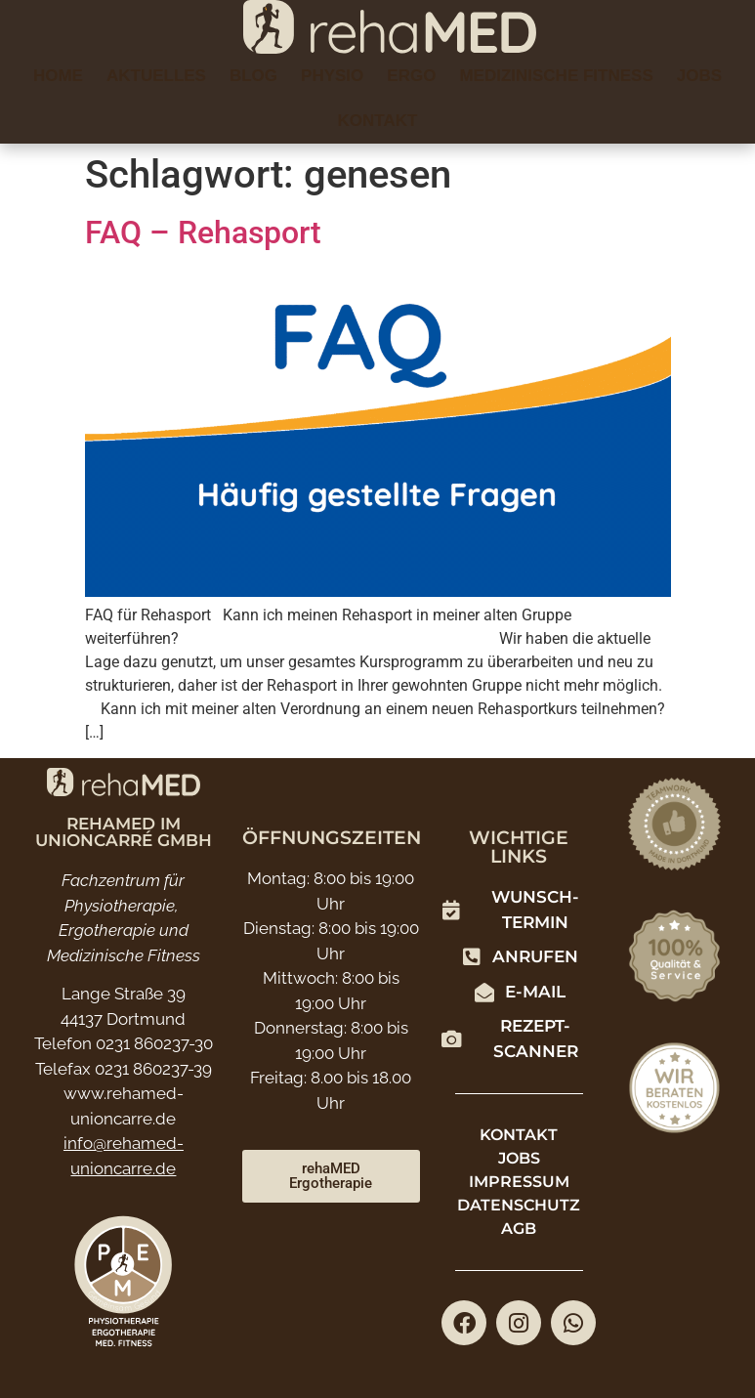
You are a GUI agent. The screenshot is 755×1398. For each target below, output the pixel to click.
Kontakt (378, 120)
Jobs (699, 75)
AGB (518, 1228)
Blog (253, 75)
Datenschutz (518, 1205)
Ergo (411, 75)
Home (58, 75)
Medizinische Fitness (555, 75)
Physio (332, 75)
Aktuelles (156, 75)
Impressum (519, 1181)
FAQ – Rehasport (203, 232)
